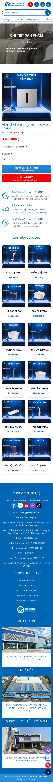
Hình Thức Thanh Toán (26, 590)
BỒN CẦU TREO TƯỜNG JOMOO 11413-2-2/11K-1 (14, 349)
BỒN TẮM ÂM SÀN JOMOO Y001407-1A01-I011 (14, 427)
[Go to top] (48, 772)
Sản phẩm (26, 42)
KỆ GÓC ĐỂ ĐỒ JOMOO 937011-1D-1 (13, 311)
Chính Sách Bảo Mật (26, 600)
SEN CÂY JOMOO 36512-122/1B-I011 (39, 465)
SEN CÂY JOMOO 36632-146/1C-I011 (14, 388)
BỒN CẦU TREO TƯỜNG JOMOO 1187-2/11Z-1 (39, 311)
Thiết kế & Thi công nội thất (28, 19)
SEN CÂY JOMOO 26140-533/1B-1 (39, 349)
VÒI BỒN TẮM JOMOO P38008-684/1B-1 (39, 427)
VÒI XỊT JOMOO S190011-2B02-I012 (14, 272)
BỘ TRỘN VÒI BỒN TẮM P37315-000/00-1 (14, 465)
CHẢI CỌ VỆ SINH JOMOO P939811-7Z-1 (39, 272)
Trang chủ (8, 19)
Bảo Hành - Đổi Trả (26, 585)
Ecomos (32, 779)
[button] (48, 4)
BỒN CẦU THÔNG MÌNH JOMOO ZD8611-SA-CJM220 (39, 388)
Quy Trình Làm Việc (26, 580)
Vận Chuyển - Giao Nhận (26, 595)
